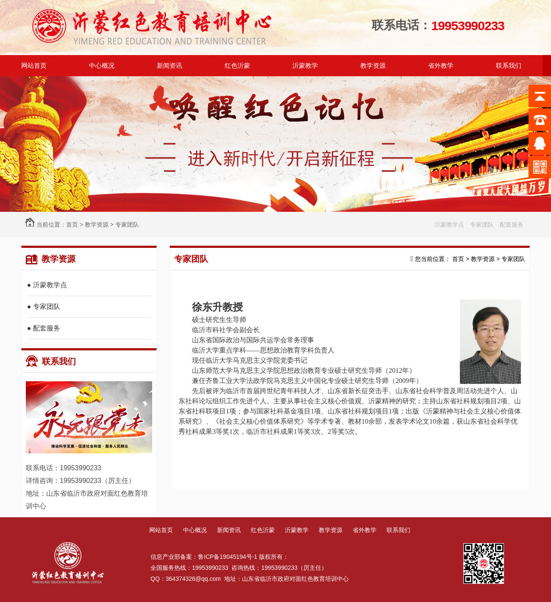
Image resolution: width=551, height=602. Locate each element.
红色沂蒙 (263, 530)
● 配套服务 (43, 328)
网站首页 (34, 65)
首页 (72, 224)
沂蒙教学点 (449, 224)
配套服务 (511, 224)
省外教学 (364, 530)
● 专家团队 (43, 306)
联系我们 (51, 361)
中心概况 (195, 530)
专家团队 (127, 224)
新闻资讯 (229, 530)
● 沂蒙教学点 (47, 285)
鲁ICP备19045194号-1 (227, 556)
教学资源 (97, 224)
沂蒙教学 (297, 530)
